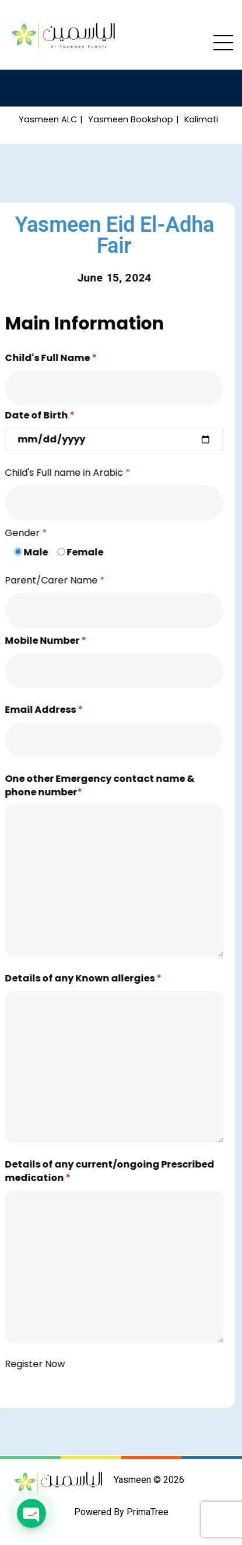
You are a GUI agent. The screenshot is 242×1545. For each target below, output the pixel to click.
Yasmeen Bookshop (130, 119)
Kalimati (201, 119)
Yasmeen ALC (48, 119)
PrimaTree (148, 1511)
